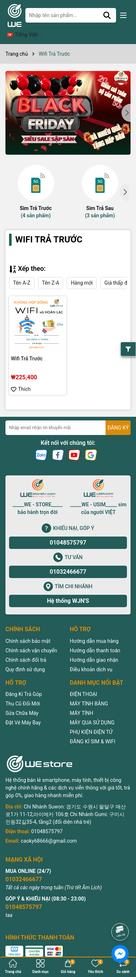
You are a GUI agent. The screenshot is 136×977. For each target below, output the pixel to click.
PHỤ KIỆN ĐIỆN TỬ (91, 721)
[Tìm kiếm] (111, 15)
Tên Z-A (50, 272)
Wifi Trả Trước (27, 348)
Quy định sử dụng (25, 658)
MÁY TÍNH (82, 702)
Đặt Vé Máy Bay (23, 712)
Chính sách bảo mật (27, 630)
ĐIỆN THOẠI (83, 683)
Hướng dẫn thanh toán (95, 639)
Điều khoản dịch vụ (91, 658)
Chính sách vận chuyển (31, 639)
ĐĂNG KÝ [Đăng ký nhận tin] (118, 417)
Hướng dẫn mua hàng (94, 630)
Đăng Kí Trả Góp (23, 683)
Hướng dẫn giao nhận (94, 649)
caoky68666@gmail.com (49, 830)
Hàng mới (81, 272)
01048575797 (68, 532)
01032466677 (68, 561)
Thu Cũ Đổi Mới (22, 693)
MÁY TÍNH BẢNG (89, 693)
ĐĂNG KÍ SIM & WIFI (92, 730)
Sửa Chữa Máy (21, 702)
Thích (21, 378)
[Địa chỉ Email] (68, 417)
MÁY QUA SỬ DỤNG (92, 712)
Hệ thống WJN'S (68, 590)
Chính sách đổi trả (25, 649)
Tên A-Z (21, 272)
